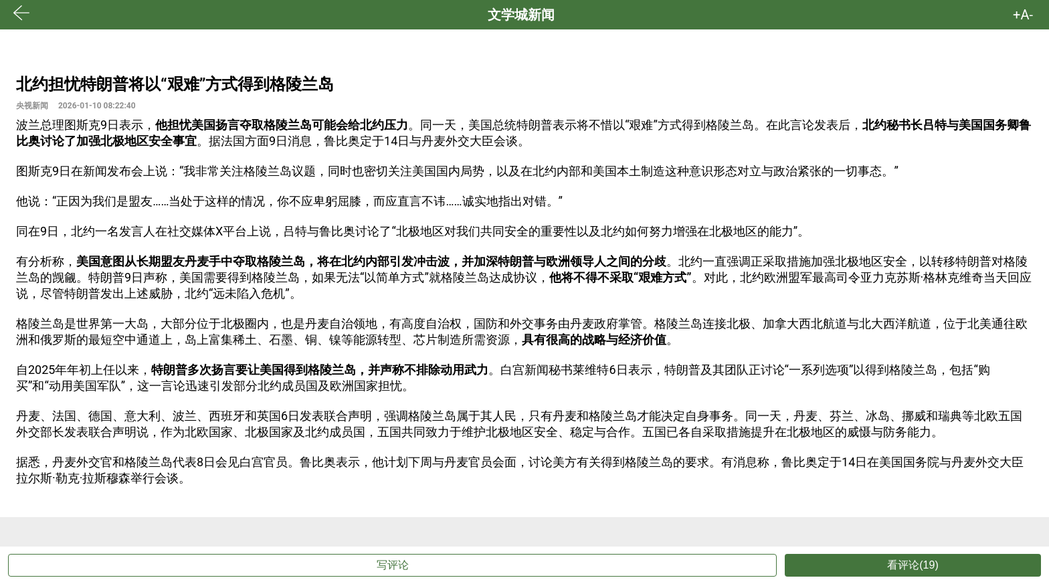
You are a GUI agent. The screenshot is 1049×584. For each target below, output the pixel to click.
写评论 (393, 565)
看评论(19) (912, 565)
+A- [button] (1023, 15)
